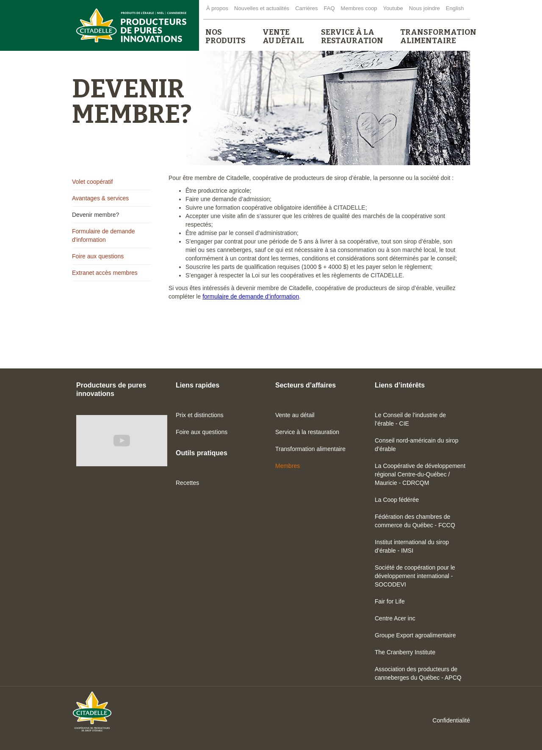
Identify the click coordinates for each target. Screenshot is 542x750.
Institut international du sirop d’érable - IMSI (412, 546)
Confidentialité (451, 720)
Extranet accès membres (105, 272)
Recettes (187, 482)
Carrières (306, 8)
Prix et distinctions (200, 415)
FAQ (329, 8)
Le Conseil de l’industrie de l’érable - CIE (410, 419)
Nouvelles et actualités (261, 8)
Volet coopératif (92, 181)
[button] (225, 36)
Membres (287, 465)
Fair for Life (390, 601)
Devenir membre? (95, 214)
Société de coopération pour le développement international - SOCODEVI (415, 576)
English (455, 8)
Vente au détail (295, 415)
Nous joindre (424, 8)
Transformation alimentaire (310, 449)
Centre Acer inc (395, 618)
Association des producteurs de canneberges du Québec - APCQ (418, 673)
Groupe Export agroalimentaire (415, 635)
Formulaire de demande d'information (103, 235)
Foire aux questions (98, 256)
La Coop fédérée (397, 499)
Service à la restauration (307, 432)
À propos (217, 8)
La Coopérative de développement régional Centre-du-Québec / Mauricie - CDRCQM (420, 474)
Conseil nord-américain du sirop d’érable (417, 444)
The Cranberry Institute (405, 652)
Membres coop (359, 8)
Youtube (393, 8)
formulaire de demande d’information (250, 296)
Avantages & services (100, 198)
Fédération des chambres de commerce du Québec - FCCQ (415, 521)
